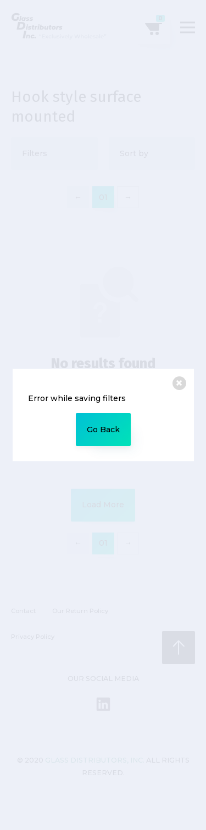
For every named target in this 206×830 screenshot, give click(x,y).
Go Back (103, 429)
